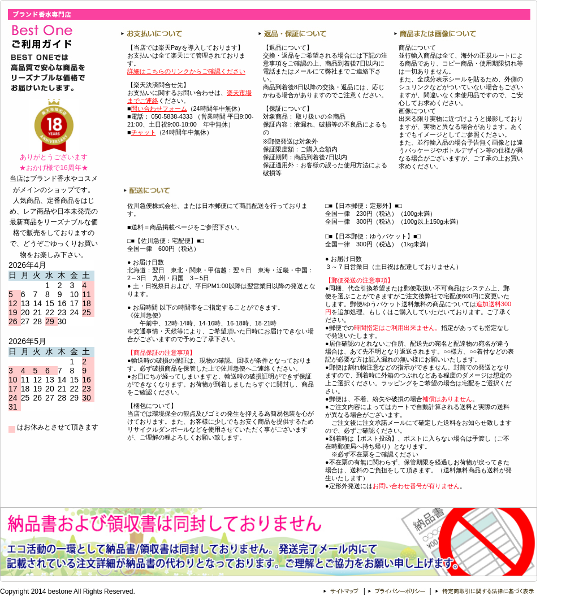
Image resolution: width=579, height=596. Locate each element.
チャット (143, 132)
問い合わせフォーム (159, 108)
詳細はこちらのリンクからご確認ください (186, 71)
